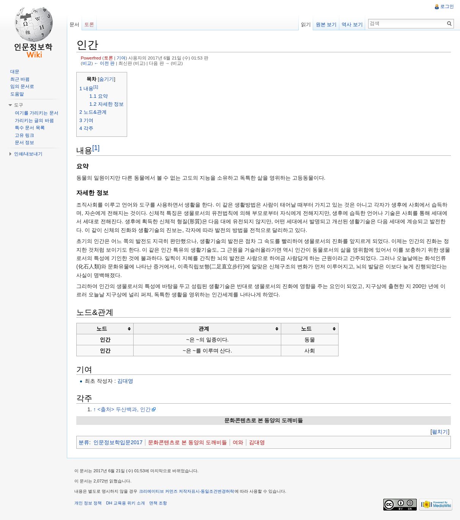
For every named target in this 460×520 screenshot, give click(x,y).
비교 (86, 63)
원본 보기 (326, 24)
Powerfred (91, 57)
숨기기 (106, 79)
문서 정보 (24, 142)
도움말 (17, 94)
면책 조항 (158, 503)
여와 (238, 442)
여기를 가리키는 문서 (36, 113)
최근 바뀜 (20, 79)
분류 (84, 442)
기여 (121, 57)
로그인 (447, 6)
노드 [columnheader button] (101, 329)
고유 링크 (24, 135)
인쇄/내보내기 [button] (28, 154)
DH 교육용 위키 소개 (125, 503)
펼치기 (440, 432)
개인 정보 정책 (88, 503)
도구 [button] (18, 105)
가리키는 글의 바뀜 (34, 120)
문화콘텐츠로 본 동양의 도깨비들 (187, 442)
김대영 (125, 381)
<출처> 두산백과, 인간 (124, 409)
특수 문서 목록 (30, 127)
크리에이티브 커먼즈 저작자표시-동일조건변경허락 (187, 491)
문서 (74, 24)
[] (440, 432)
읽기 (306, 24)
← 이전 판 (104, 63)
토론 (108, 57)
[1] (95, 148)
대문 (14, 71)
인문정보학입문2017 (117, 442)
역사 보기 (352, 24)
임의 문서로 (22, 86)
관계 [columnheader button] (203, 329)
